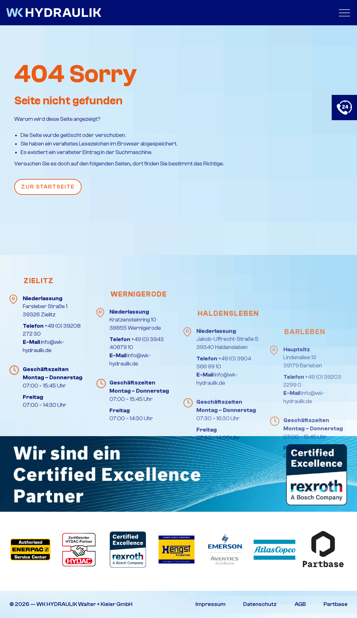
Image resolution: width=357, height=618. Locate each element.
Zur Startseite (48, 186)
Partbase (335, 604)
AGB (300, 604)
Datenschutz (260, 604)
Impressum (210, 604)
